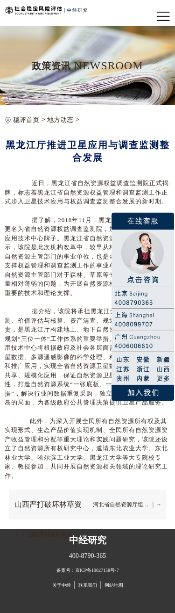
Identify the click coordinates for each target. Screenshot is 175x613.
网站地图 (114, 585)
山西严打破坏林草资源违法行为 (48, 509)
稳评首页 (26, 119)
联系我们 (87, 585)
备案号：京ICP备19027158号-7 (87, 570)
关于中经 (61, 585)
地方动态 (60, 119)
